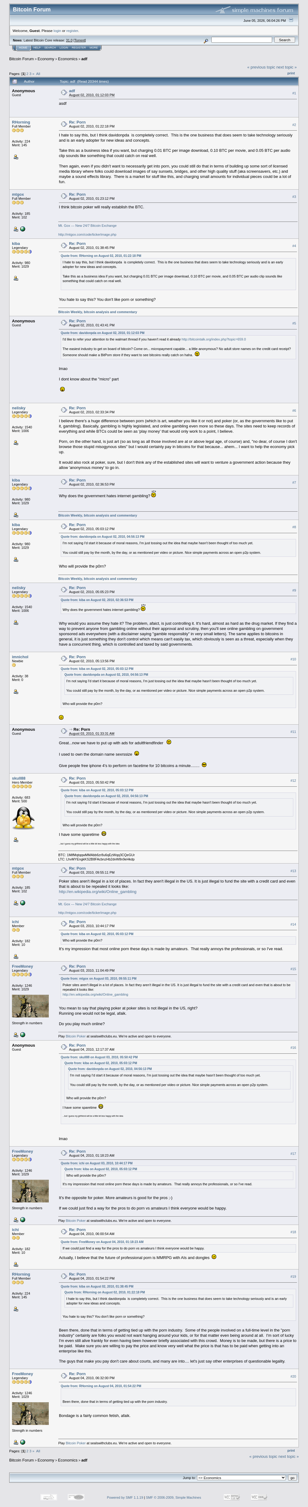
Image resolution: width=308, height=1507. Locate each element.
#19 (293, 1277)
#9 (294, 590)
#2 (294, 125)
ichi (15, 921)
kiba (16, 243)
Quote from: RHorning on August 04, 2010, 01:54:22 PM (101, 1386)
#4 (294, 246)
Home (23, 47)
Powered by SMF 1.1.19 (125, 1497)
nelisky (18, 408)
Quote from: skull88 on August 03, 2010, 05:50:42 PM (99, 1057)
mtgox (18, 194)
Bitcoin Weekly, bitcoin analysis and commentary (97, 312)
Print (291, 73)
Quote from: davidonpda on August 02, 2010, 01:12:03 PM (102, 333)
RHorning (21, 122)
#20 (293, 1376)
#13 (293, 871)
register (72, 31)
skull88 (18, 778)
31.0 (69, 40)
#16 (293, 1047)
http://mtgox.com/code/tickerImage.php (87, 234)
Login (64, 47)
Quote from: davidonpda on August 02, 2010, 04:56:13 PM (102, 536)
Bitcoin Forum (21, 59)
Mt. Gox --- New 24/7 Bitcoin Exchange (87, 225)
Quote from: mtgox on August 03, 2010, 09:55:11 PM (99, 978)
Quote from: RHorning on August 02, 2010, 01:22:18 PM (101, 256)
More (94, 47)
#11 (293, 732)
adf (84, 59)
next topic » (286, 67)
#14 (293, 924)
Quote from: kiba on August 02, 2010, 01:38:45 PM (97, 1286)
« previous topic (261, 67)
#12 (293, 781)
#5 (294, 323)
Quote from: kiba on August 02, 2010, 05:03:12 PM (97, 669)
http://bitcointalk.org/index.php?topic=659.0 (214, 339)
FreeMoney (22, 966)
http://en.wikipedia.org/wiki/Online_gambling (98, 891)
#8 (294, 527)
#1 (294, 93)
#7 (294, 482)
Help (37, 47)
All (38, 74)
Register (79, 47)
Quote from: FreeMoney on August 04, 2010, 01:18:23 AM (102, 1242)
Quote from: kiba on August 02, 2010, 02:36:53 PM (97, 600)
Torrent (80, 40)
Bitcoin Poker (76, 1036)
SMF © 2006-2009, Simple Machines (173, 1497)
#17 (293, 1153)
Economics (68, 59)
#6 (294, 410)
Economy (46, 59)
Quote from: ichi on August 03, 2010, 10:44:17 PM (97, 1163)
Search (50, 47)
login (57, 31)
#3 (294, 197)
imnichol (20, 657)
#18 (293, 1232)
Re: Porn (77, 122)
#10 (293, 659)
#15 (293, 969)
